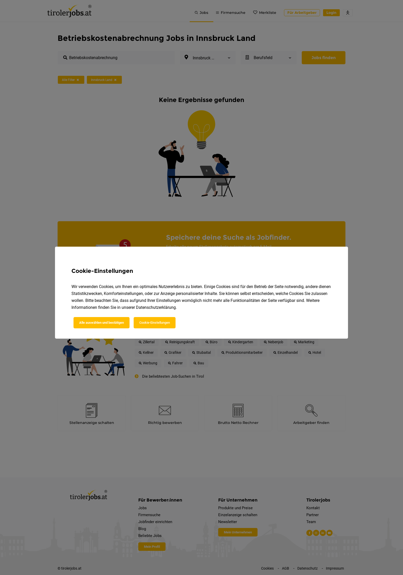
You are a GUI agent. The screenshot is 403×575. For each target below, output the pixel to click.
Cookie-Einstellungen (154, 322)
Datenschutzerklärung (156, 307)
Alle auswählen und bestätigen (101, 322)
